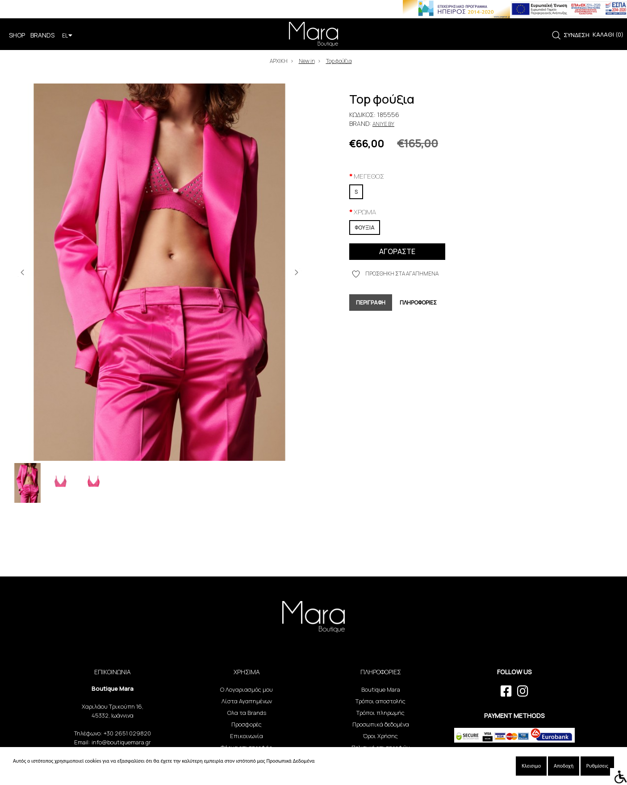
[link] (556, 35)
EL (67, 35)
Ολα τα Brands (246, 713)
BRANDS (42, 35)
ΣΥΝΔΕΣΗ (576, 35)
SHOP (17, 35)
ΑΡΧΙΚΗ (279, 61)
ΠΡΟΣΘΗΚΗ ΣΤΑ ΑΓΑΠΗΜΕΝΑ (395, 274)
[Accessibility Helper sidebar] (618, 776)
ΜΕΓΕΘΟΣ (369, 176)
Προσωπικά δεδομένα (380, 724)
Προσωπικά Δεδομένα (290, 761)
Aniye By (383, 124)
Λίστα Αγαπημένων (247, 701)
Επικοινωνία (246, 736)
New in (307, 61)
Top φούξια (339, 61)
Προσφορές (246, 724)
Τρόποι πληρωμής (380, 713)
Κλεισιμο (531, 766)
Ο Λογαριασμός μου (246, 689)
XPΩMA (365, 212)
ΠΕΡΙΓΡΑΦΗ (370, 302)
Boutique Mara (380, 689)
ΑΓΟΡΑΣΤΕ (397, 251)
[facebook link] (506, 691)
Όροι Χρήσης (380, 736)
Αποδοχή (563, 766)
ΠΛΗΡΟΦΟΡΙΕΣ (418, 302)
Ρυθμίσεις (597, 766)
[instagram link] (522, 691)
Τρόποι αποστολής (380, 701)
